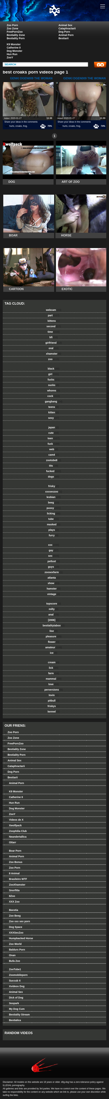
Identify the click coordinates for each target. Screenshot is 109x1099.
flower (53, 641)
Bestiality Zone (16, 35)
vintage (53, 594)
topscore (53, 603)
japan (53, 427)
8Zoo (10, 896)
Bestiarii (64, 38)
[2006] (53, 620)
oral (54, 348)
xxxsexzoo (53, 491)
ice (53, 652)
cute (53, 432)
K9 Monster (14, 44)
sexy (53, 417)
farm (53, 673)
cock (53, 396)
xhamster (53, 353)
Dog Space (13, 927)
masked (53, 524)
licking (53, 513)
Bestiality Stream (17, 1014)
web (53, 449)
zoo (53, 359)
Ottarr (10, 842)
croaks (18, 126)
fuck (53, 443)
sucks (53, 385)
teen (53, 438)
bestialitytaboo (54, 625)
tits (53, 465)
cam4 (53, 454)
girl (53, 374)
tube (53, 518)
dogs (53, 476)
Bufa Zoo (12, 960)
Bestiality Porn (16, 38)
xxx (53, 544)
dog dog (63, 14)
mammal (53, 678)
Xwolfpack (13, 825)
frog (25, 126)
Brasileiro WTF (16, 879)
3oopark (12, 1003)
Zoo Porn (12, 25)
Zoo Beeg (13, 915)
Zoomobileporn (16, 975)
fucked (53, 471)
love (53, 684)
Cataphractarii (67, 28)
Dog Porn (64, 31)
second (53, 326)
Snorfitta (12, 890)
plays (53, 529)
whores (53, 390)
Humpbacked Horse (19, 938)
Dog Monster (14, 50)
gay (54, 550)
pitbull (53, 700)
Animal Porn (66, 35)
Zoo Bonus (13, 862)
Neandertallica (15, 836)
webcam (53, 309)
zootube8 (53, 460)
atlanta (54, 577)
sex (53, 555)
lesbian (53, 497)
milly (54, 609)
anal (53, 614)
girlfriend (53, 342)
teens (53, 406)
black (54, 368)
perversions (53, 689)
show (54, 583)
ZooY (10, 57)
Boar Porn (13, 850)
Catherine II (14, 47)
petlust (54, 561)
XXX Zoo (12, 901)
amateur (53, 647)
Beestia (11, 910)
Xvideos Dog (14, 986)
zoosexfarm (54, 572)
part (53, 315)
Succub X (13, 980)
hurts (11, 126)
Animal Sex (65, 25)
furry (54, 535)
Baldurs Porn (15, 949)
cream (53, 662)
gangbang (53, 401)
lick (53, 667)
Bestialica (13, 1020)
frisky (53, 486)
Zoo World (13, 943)
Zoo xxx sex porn (17, 921)
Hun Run (12, 54)
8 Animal (12, 873)
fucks (53, 379)
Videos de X (14, 819)
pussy (53, 508)
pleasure (53, 636)
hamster (53, 588)
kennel (53, 711)
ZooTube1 (13, 969)
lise (54, 630)
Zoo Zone (12, 28)
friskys (54, 706)
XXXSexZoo (14, 932)
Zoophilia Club (16, 831)
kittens (54, 320)
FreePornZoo (15, 31)
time (53, 331)
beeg (53, 502)
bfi (53, 337)
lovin (54, 695)
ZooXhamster (15, 884)
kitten (53, 412)
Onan (10, 955)
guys (53, 566)
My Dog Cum (15, 1008)
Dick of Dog (14, 997)
